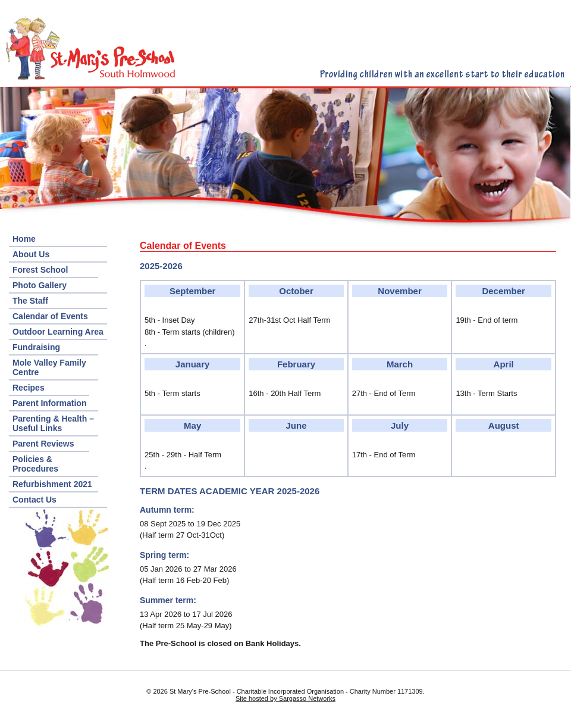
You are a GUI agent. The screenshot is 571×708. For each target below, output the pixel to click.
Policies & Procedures (35, 463)
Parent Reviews (43, 443)
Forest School (40, 270)
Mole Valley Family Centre (49, 367)
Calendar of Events (50, 316)
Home (24, 239)
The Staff (30, 300)
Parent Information (49, 403)
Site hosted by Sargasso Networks (285, 698)
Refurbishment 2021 (52, 484)
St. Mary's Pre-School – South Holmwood (89, 47)
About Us (30, 254)
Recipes (28, 387)
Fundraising (36, 347)
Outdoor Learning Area (57, 331)
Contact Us (34, 499)
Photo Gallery (39, 285)
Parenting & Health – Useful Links (53, 423)
